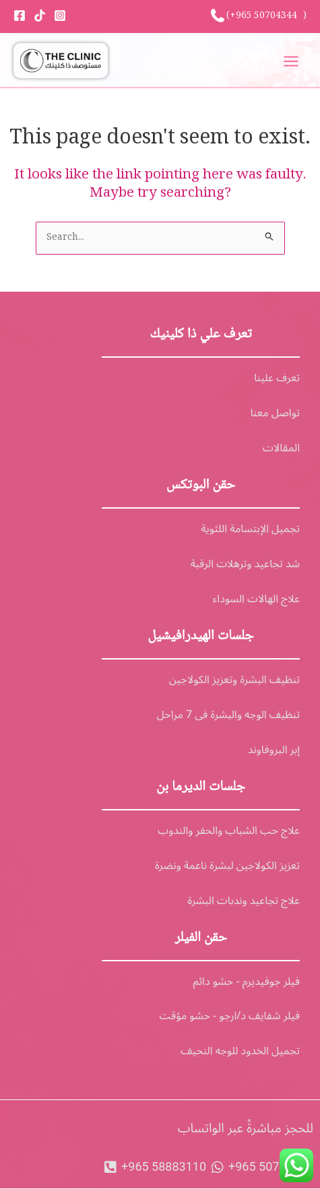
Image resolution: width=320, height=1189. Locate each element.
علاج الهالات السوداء (256, 598)
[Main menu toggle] (291, 61)
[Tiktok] (40, 15)
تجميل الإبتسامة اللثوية (250, 528)
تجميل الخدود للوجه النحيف (240, 1050)
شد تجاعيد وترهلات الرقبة (245, 563)
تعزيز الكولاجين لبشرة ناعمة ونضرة (227, 865)
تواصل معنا (275, 412)
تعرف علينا (277, 377)
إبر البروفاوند (274, 749)
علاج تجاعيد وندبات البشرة (243, 900)
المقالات (281, 448)
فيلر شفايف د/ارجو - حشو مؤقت (230, 1015)
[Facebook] (19, 15)
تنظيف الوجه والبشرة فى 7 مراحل (228, 714)
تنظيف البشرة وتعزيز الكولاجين (234, 679)
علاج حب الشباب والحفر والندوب (229, 830)
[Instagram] (60, 15)
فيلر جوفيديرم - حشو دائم (246, 981)
